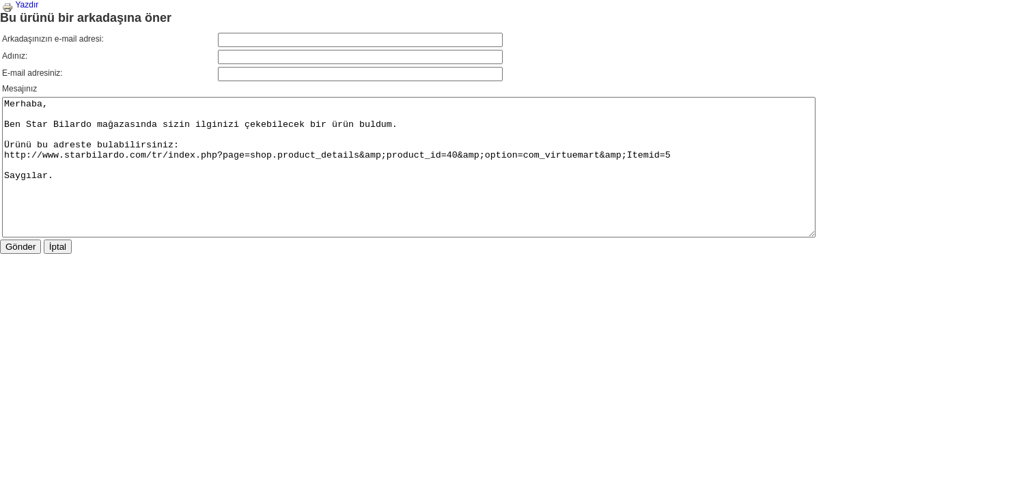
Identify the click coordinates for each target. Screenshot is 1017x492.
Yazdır (20, 5)
